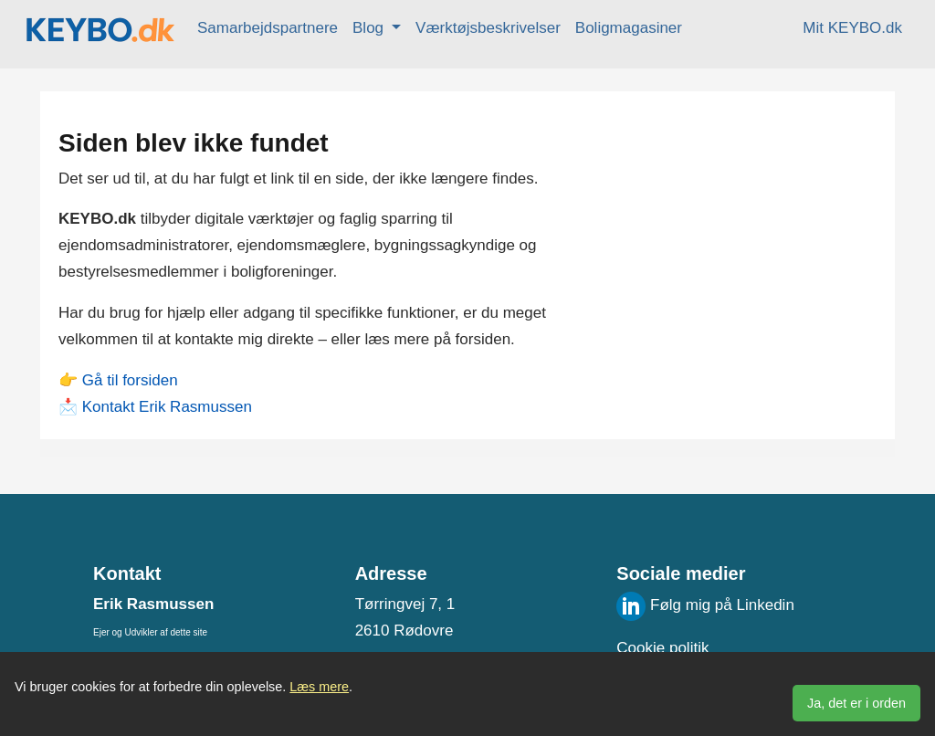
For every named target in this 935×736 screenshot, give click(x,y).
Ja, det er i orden (856, 703)
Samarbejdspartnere (267, 28)
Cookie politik (662, 648)
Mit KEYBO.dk (852, 28)
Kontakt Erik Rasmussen (167, 406)
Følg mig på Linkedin (705, 605)
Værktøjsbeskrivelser (488, 28)
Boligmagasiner (628, 28)
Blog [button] (370, 28)
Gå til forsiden (130, 380)
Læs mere (319, 686)
